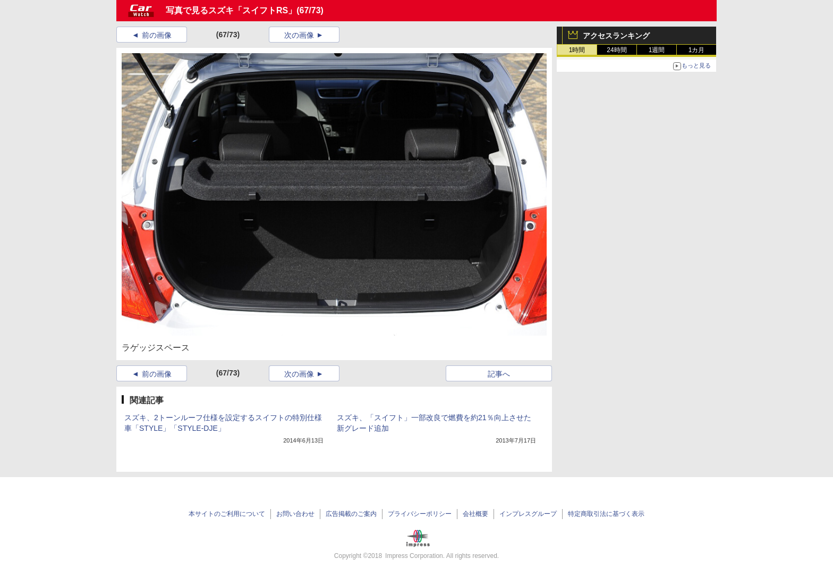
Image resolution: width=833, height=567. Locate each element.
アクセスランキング (616, 35)
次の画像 (299, 35)
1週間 (657, 50)
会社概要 (475, 514)
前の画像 (157, 35)
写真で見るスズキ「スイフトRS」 (231, 10)
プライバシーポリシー (420, 514)
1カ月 (696, 50)
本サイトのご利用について (227, 514)
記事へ (499, 374)
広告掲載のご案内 (351, 514)
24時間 (616, 50)
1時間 (577, 50)
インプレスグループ (528, 514)
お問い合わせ (295, 514)
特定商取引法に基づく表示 (606, 514)
